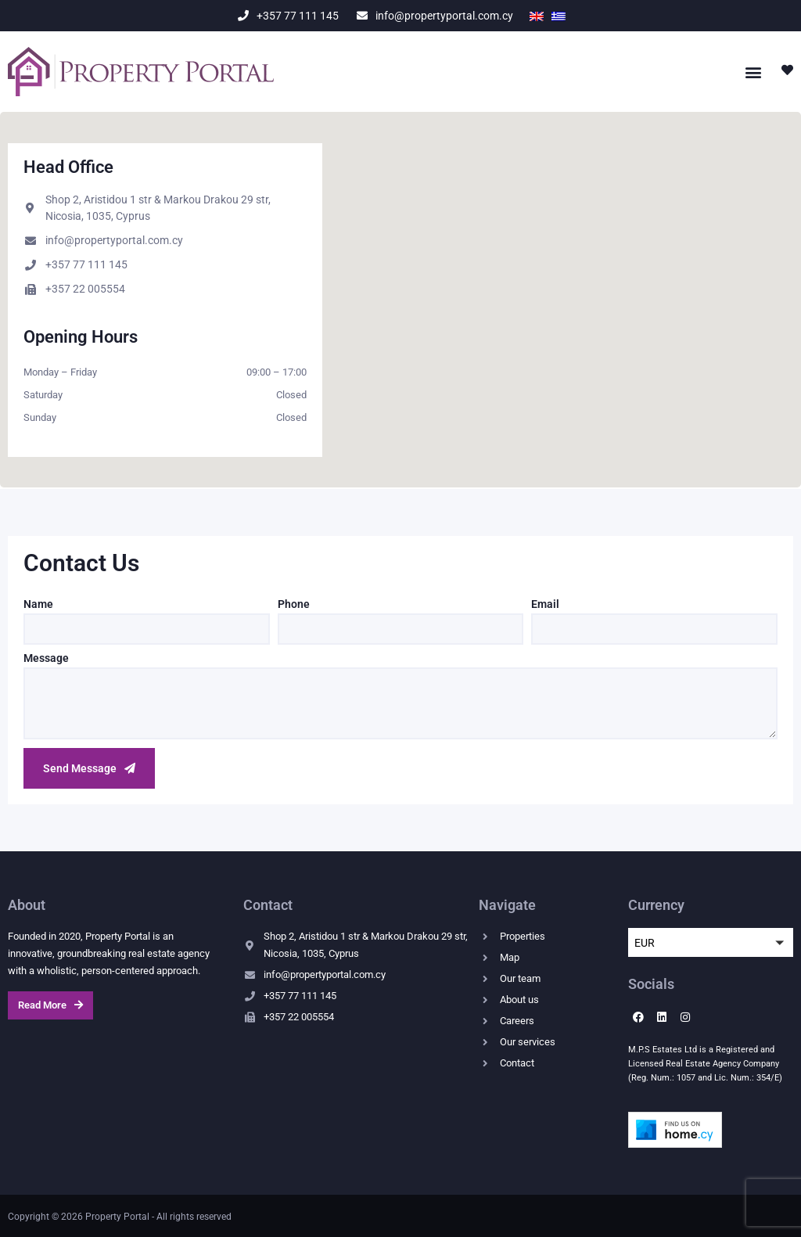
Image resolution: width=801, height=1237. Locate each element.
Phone (294, 604)
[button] (753, 72)
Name (38, 604)
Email (545, 604)
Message (46, 658)
